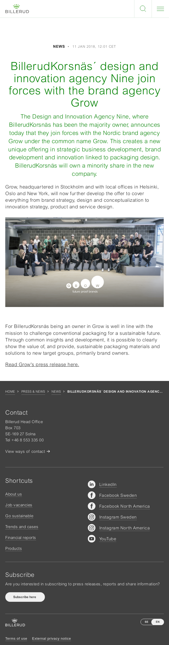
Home (10, 391)
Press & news (33, 391)
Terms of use (16, 638)
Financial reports (20, 537)
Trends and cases (21, 526)
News (56, 391)
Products (13, 548)
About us (13, 494)
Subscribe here (25, 597)
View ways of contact (25, 451)
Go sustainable (19, 516)
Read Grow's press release (42, 364)
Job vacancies (18, 505)
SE (146, 621)
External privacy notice (51, 638)
